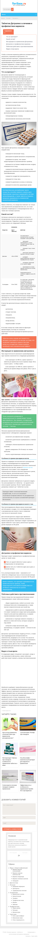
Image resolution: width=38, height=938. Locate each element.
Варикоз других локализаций (17, 870)
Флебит (15, 902)
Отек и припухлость (18, 920)
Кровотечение (17, 896)
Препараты (15, 18)
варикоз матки (27, 467)
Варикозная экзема (18, 894)
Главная (3, 18)
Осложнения (14, 892)
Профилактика (14, 906)
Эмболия (15, 904)
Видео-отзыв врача (12, 49)
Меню (4, 14)
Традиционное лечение (20, 890)
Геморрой (15, 881)
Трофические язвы (18, 900)
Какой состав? (10, 39)
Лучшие (24, 853)
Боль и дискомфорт (18, 916)
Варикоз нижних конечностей (17, 873)
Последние (13, 853)
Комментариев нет (6, 710)
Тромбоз (15, 898)
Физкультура (16, 912)
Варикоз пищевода (18, 876)
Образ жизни (16, 908)
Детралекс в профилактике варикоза (18, 44)
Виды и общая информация (19, 868)
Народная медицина (19, 886)
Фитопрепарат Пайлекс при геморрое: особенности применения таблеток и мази (9, 761)
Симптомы (13, 914)
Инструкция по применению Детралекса (19, 41)
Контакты (28, 936)
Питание (15, 910)
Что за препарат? (12, 36)
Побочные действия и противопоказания (19, 46)
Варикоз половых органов (20, 878)
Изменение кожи (18, 918)
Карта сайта (34, 936)
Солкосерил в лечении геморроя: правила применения (9, 787)
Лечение (8, 18)
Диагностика (14, 883)
